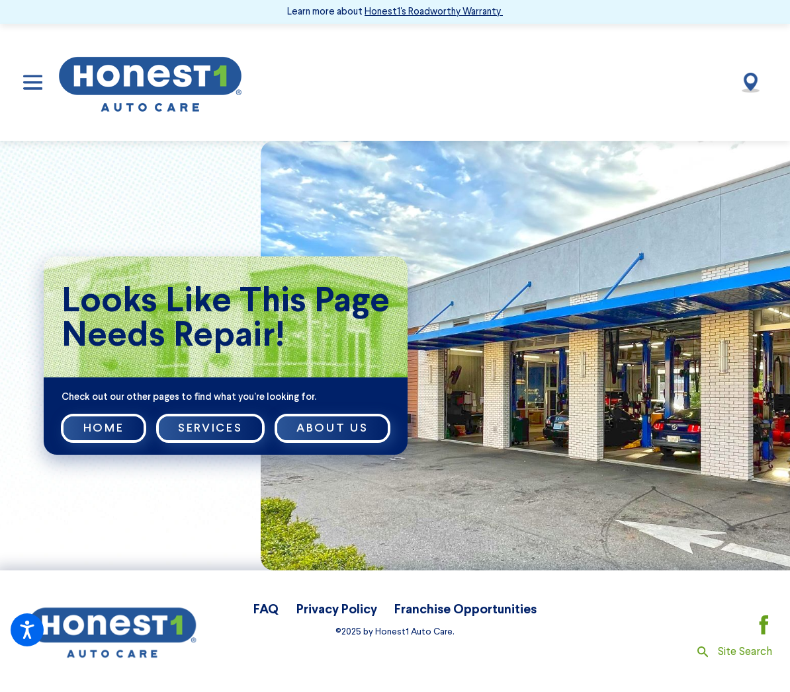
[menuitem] (266, 609)
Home (103, 428)
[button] (27, 629)
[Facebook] (763, 624)
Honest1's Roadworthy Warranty (433, 11)
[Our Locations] (750, 82)
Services (210, 428)
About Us (332, 428)
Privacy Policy (336, 609)
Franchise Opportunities (465, 609)
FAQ (266, 609)
